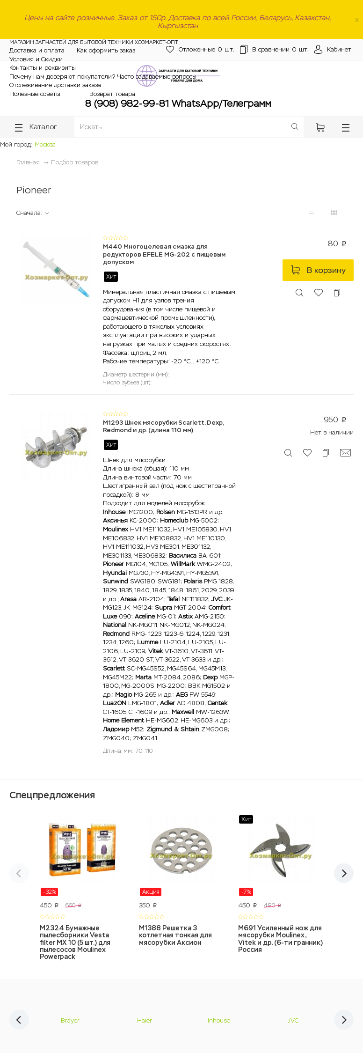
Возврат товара (112, 94)
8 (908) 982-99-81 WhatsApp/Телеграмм (178, 103)
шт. (200, 49)
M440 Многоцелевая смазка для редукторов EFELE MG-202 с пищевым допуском (164, 254)
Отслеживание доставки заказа (55, 85)
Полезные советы (34, 94)
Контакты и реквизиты (42, 68)
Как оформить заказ (106, 50)
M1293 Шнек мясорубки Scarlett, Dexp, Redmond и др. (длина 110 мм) (163, 426)
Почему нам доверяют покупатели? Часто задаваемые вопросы (102, 77)
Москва (45, 144)
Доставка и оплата (37, 50)
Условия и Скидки (36, 59)
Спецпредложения (52, 795)
